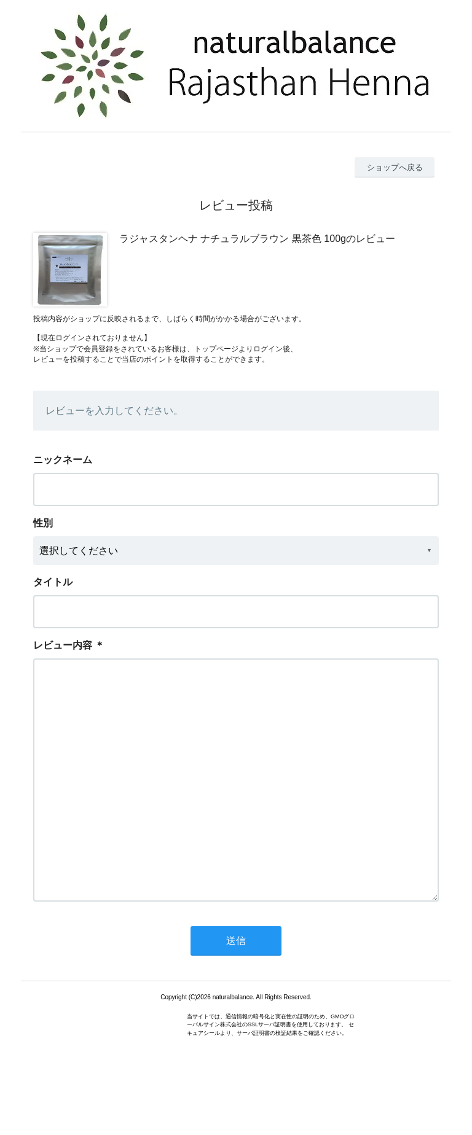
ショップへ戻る (395, 167)
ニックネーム (62, 459)
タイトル (53, 582)
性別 (43, 523)
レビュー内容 (62, 645)
